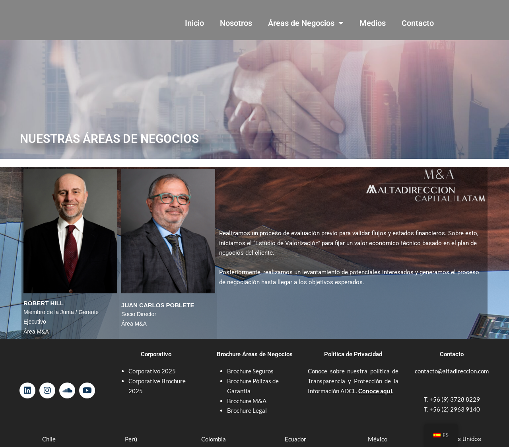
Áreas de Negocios (306, 23)
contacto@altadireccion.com (452, 371)
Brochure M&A (246, 400)
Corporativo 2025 (152, 371)
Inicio (194, 23)
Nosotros (236, 23)
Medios (372, 23)
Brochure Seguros (250, 371)
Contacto (418, 23)
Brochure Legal (247, 410)
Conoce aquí (375, 390)
